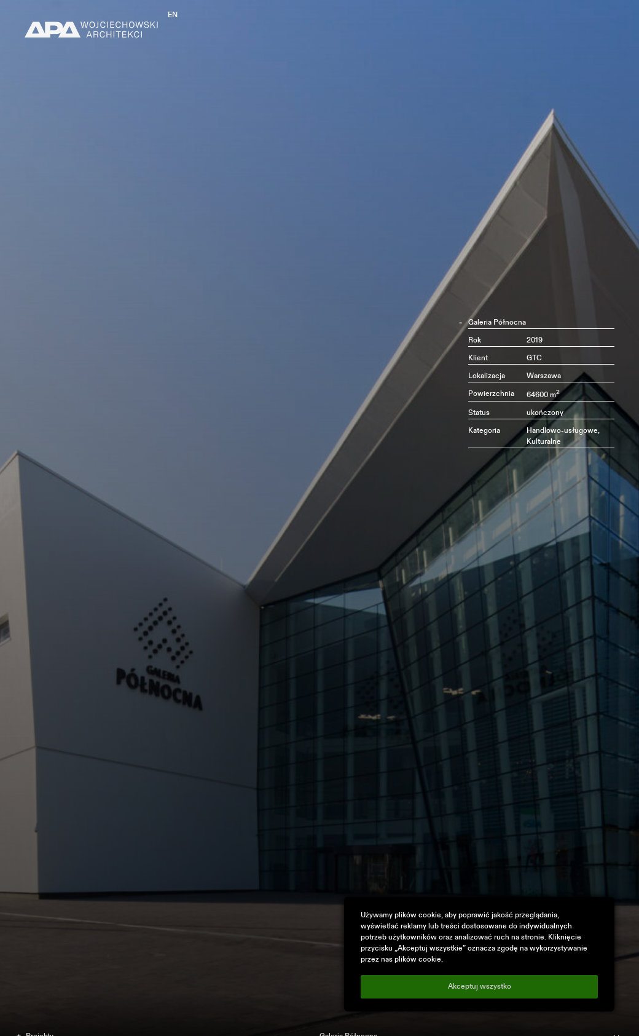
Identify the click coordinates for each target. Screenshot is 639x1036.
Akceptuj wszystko (479, 987)
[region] (479, 954)
